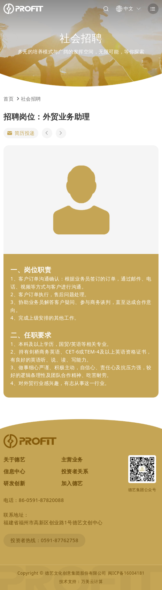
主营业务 (72, 459)
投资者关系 (74, 471)
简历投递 (21, 133)
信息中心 (14, 471)
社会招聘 (31, 98)
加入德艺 (72, 483)
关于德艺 (14, 459)
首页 (8, 98)
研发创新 (14, 483)
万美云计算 (92, 581)
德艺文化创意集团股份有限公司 (75, 573)
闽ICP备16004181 (126, 573)
